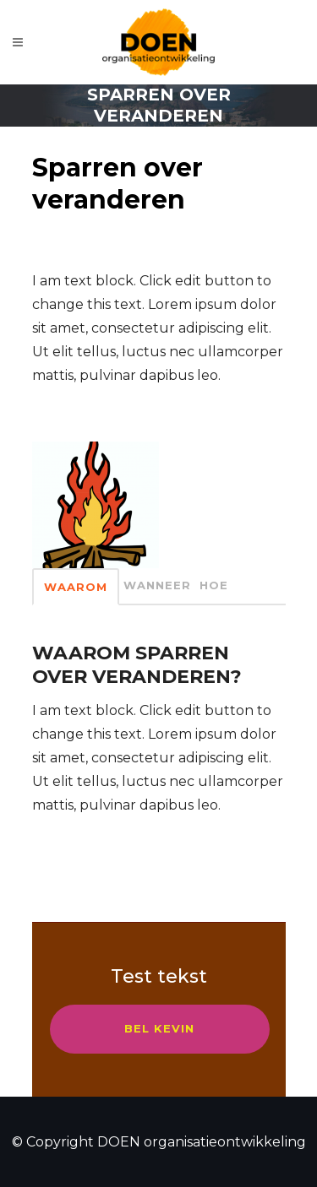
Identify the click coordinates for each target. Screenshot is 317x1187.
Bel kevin (159, 1028)
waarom (75, 587)
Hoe (213, 585)
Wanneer (157, 585)
